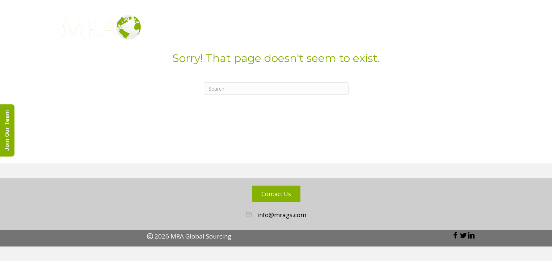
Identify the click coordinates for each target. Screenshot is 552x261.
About (340, 29)
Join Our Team (7, 130)
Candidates (422, 29)
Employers (377, 29)
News (485, 29)
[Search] (276, 88)
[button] (455, 235)
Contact (518, 29)
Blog (459, 29)
